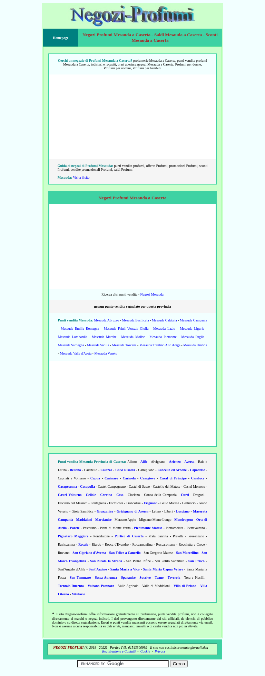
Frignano (150, 503)
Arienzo (175, 462)
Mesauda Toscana (124, 345)
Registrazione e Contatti (119, 651)
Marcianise (103, 519)
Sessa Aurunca (106, 577)
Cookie (145, 651)
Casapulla (87, 486)
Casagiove (147, 478)
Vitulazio (78, 594)
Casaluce (197, 478)
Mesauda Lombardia (72, 337)
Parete (75, 528)
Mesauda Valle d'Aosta (76, 353)
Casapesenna (67, 486)
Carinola (129, 478)
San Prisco (196, 561)
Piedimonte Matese (148, 528)
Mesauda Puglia (192, 337)
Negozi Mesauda (151, 294)
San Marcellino (187, 553)
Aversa (189, 462)
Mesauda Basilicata (135, 320)
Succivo (145, 577)
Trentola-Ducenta (71, 586)
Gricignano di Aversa (132, 511)
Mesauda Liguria (192, 328)
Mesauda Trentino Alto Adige (159, 345)
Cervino (106, 495)
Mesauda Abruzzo (106, 320)
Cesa (120, 495)
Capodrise (197, 470)
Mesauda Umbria (195, 345)
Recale (83, 544)
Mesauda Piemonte (163, 337)
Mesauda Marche (104, 337)
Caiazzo (106, 470)
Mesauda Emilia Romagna (80, 328)
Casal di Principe (173, 478)
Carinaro (111, 478)
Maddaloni (84, 519)
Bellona (75, 470)
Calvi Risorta (125, 470)
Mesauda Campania (193, 320)
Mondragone (183, 519)
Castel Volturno (70, 495)
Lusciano (182, 511)
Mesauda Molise (133, 337)
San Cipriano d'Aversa (89, 553)
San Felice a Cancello (124, 553)
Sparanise (128, 577)
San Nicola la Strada (106, 561)
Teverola (174, 577)
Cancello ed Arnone (172, 470)
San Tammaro (80, 577)
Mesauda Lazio (164, 328)
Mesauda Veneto (105, 353)
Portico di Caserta (129, 536)
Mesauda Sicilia (98, 345)
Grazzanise (105, 511)
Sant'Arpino (98, 569)
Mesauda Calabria (164, 320)
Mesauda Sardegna (71, 345)
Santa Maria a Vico (125, 569)
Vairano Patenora (101, 586)
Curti (185, 495)
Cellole (91, 495)
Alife (144, 462)
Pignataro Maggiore (73, 536)
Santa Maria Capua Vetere (163, 569)
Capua (95, 478)
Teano (159, 577)
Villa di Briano (185, 586)
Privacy (160, 651)
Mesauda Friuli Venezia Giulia (126, 328)
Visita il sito (81, 177)
